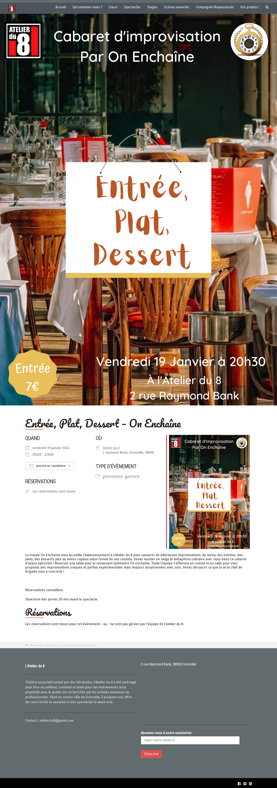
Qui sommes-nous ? (87, 7)
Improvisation (113, 476)
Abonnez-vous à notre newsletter (166, 733)
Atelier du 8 (111, 448)
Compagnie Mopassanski (215, 7)
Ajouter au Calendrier (47, 466)
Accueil (60, 7)
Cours (113, 7)
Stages (152, 7)
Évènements (37, 645)
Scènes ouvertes (176, 7)
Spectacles (132, 7)
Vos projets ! (249, 7)
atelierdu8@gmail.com (56, 721)
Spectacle (132, 476)
